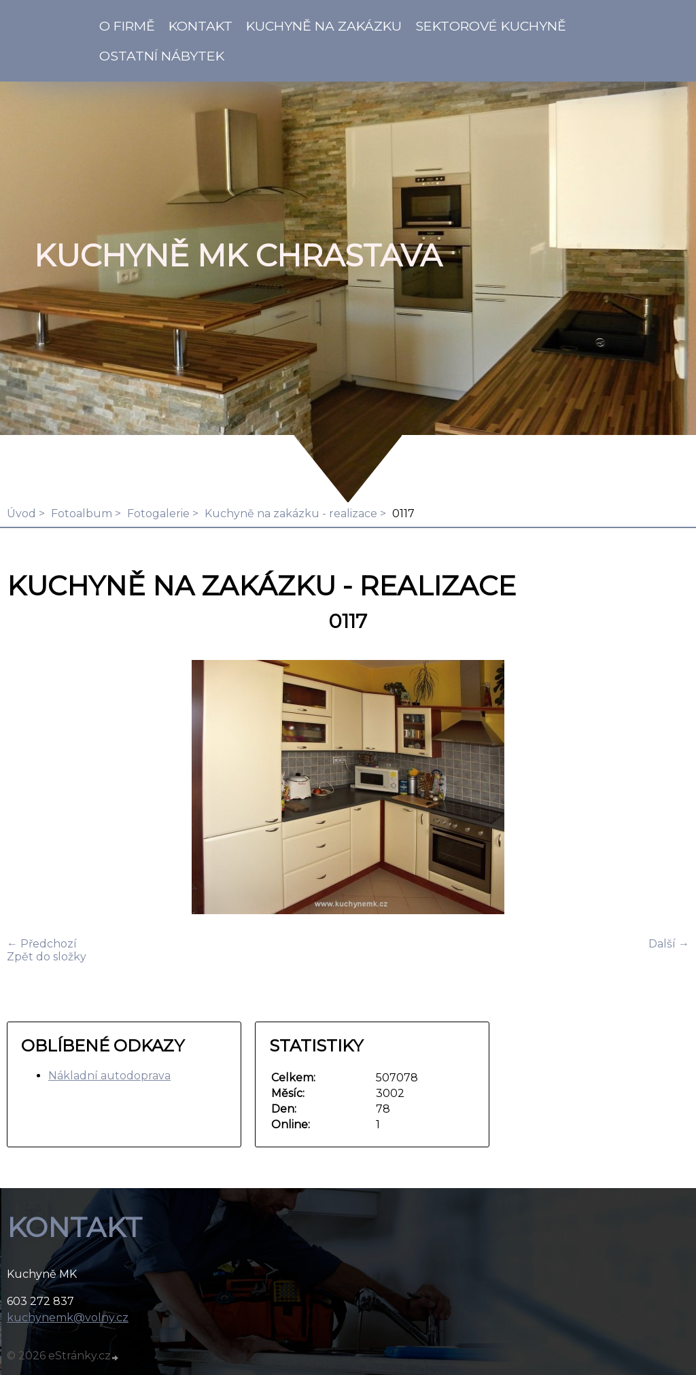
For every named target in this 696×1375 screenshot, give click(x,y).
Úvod (21, 513)
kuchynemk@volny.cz (67, 1317)
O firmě (127, 26)
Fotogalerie (158, 513)
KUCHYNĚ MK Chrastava (238, 255)
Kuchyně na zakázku (324, 26)
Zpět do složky (46, 956)
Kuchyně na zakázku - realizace (291, 513)
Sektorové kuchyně (490, 26)
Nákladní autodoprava (109, 1075)
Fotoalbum (81, 513)
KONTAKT (200, 26)
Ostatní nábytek (161, 56)
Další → (668, 943)
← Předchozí (42, 943)
